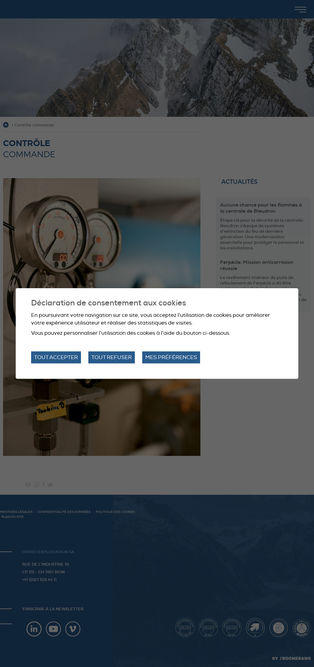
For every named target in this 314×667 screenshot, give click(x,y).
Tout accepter (56, 357)
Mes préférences (171, 357)
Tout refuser (111, 357)
